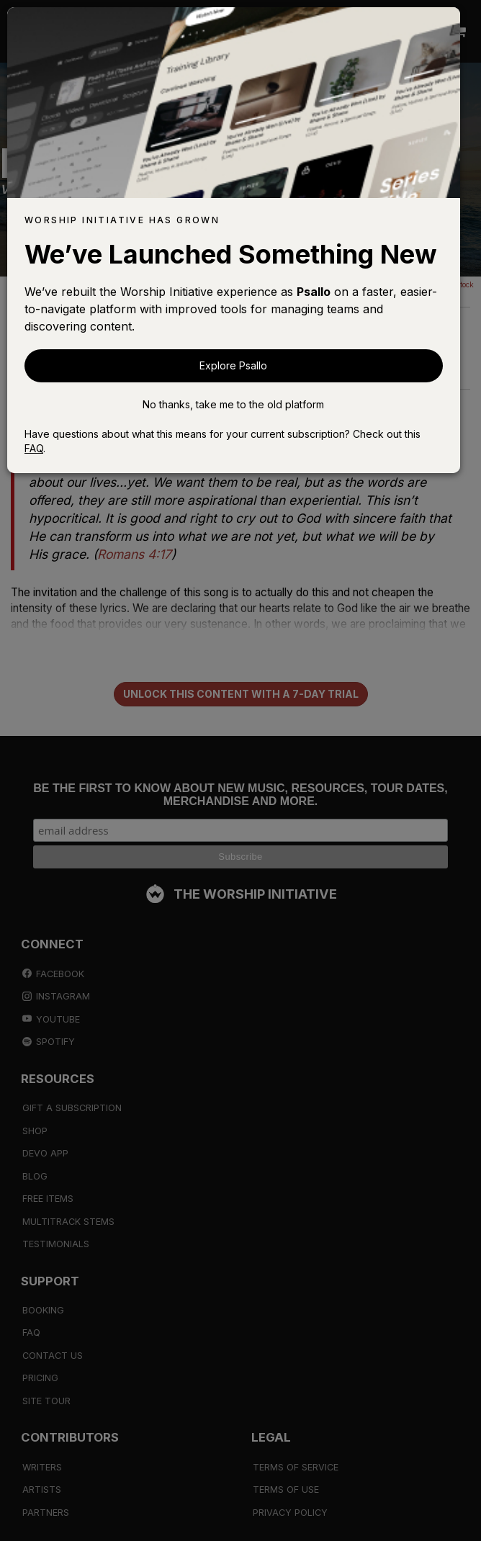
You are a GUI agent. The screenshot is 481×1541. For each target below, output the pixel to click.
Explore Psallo (233, 365)
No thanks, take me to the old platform (233, 404)
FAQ (33, 448)
